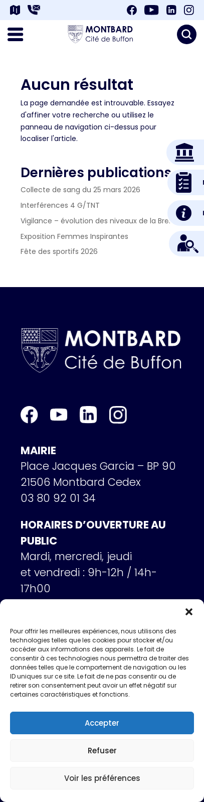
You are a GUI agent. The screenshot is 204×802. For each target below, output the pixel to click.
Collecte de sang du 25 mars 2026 (80, 190)
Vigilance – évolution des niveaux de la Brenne (101, 221)
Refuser (102, 750)
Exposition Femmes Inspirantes (74, 236)
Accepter (102, 723)
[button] (189, 612)
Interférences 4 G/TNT (60, 205)
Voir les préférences (102, 778)
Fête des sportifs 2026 (59, 251)
